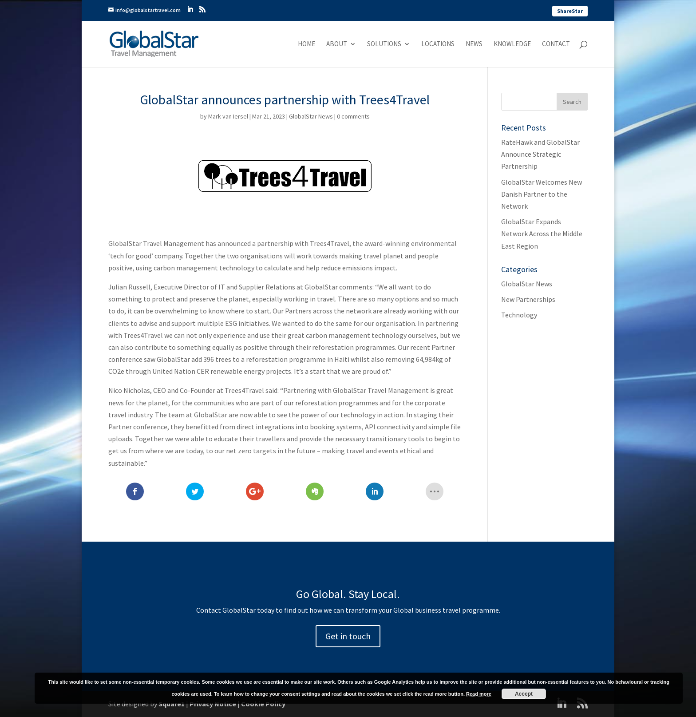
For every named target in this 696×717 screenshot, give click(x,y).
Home (306, 44)
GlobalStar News (311, 116)
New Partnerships (528, 299)
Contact (556, 44)
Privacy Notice (213, 703)
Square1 (171, 703)
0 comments (353, 116)
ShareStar (570, 11)
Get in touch (348, 636)
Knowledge (512, 44)
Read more (478, 694)
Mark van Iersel (228, 116)
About (336, 44)
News (474, 44)
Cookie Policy (263, 703)
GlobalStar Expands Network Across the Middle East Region (541, 233)
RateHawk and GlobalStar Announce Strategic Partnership (540, 154)
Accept (524, 694)
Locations (438, 44)
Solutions (384, 44)
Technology (519, 314)
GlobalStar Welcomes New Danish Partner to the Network (541, 194)
